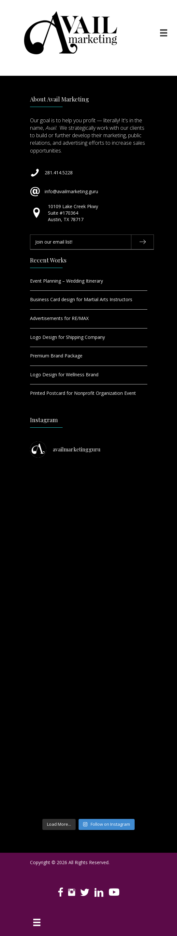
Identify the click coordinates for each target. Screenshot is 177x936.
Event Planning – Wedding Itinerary (66, 281)
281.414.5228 (59, 172)
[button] (142, 241)
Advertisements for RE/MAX (59, 318)
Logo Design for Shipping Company (67, 337)
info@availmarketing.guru (71, 191)
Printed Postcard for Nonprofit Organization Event (83, 393)
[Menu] (163, 33)
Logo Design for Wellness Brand (64, 374)
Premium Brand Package (56, 356)
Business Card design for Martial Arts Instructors (81, 299)
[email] (92, 242)
